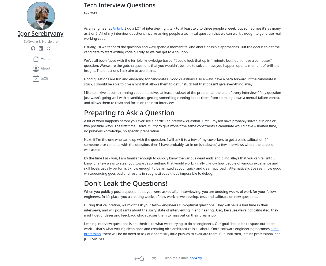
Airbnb (118, 28)
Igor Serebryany (41, 33)
